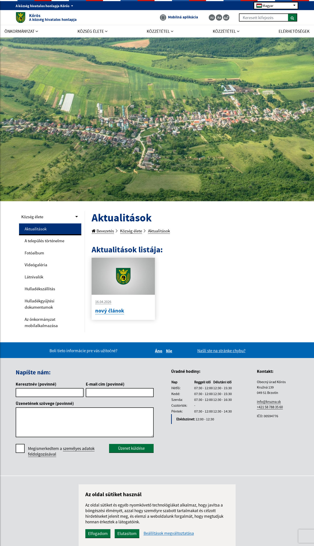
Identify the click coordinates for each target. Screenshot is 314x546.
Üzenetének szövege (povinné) (45, 403)
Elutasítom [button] (127, 533)
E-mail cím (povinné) (105, 384)
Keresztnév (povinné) (36, 384)
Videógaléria (36, 264)
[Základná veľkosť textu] (219, 17)
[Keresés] (292, 17)
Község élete (32, 216)
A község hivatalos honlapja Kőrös (44, 6)
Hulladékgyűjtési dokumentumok (39, 304)
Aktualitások (36, 229)
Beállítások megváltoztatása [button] (169, 533)
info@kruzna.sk (269, 401)
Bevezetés (103, 231)
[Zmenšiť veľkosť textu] (212, 17)
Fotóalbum (34, 253)
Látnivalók (34, 277)
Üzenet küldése (131, 448)
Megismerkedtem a (61, 451)
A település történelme (44, 240)
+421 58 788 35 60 (270, 407)
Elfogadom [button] (98, 533)
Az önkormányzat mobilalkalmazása (41, 322)
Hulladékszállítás (40, 288)
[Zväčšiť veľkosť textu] (226, 17)
